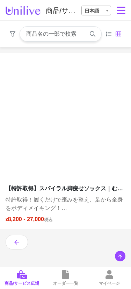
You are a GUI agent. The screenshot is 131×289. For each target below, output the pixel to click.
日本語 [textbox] (92, 11)
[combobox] (96, 10)
